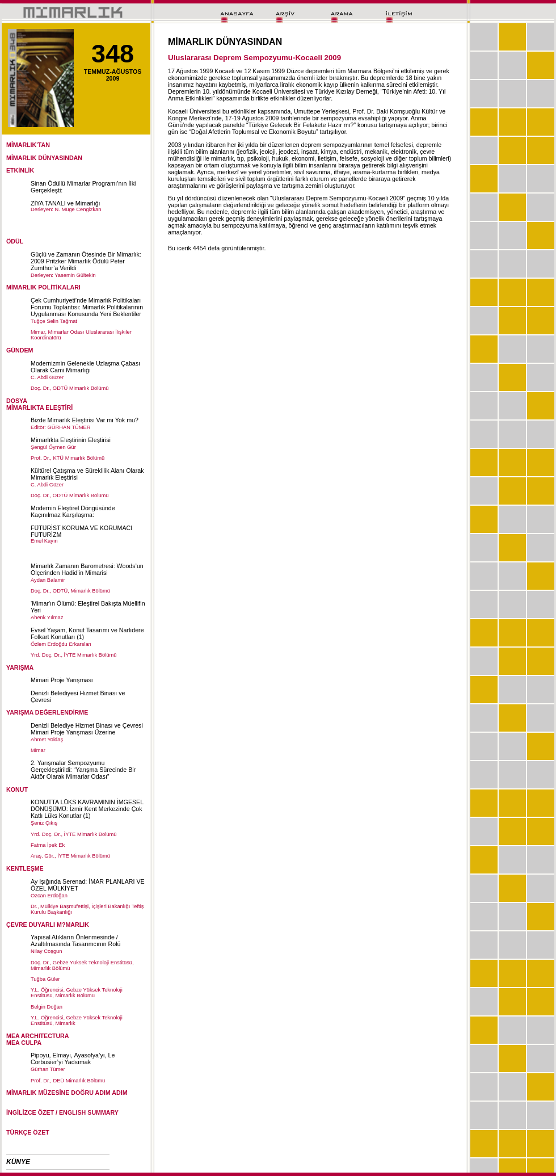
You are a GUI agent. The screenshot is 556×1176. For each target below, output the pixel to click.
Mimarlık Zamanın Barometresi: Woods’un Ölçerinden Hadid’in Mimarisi (87, 569)
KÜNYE (18, 1162)
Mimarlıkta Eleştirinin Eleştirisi (71, 439)
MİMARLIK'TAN (28, 144)
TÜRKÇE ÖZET (27, 1132)
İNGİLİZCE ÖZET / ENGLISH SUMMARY (62, 1112)
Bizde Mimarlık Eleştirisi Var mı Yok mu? (84, 420)
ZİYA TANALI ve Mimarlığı (65, 203)
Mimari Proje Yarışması (62, 680)
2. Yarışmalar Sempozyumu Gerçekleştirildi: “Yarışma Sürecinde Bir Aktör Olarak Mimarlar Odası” (83, 769)
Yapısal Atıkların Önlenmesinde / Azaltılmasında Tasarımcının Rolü (76, 940)
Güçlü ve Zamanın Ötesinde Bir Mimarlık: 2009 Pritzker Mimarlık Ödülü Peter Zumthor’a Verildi (86, 261)
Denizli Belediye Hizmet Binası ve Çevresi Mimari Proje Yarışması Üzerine (87, 729)
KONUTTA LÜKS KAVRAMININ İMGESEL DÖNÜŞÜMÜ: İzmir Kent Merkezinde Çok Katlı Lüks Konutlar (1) (87, 809)
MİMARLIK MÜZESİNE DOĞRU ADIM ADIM (67, 1092)
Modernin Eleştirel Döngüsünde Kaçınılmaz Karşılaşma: (73, 511)
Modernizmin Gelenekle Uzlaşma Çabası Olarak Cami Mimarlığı (85, 366)
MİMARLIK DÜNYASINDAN (44, 157)
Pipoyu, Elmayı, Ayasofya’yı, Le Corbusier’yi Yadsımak (73, 1058)
